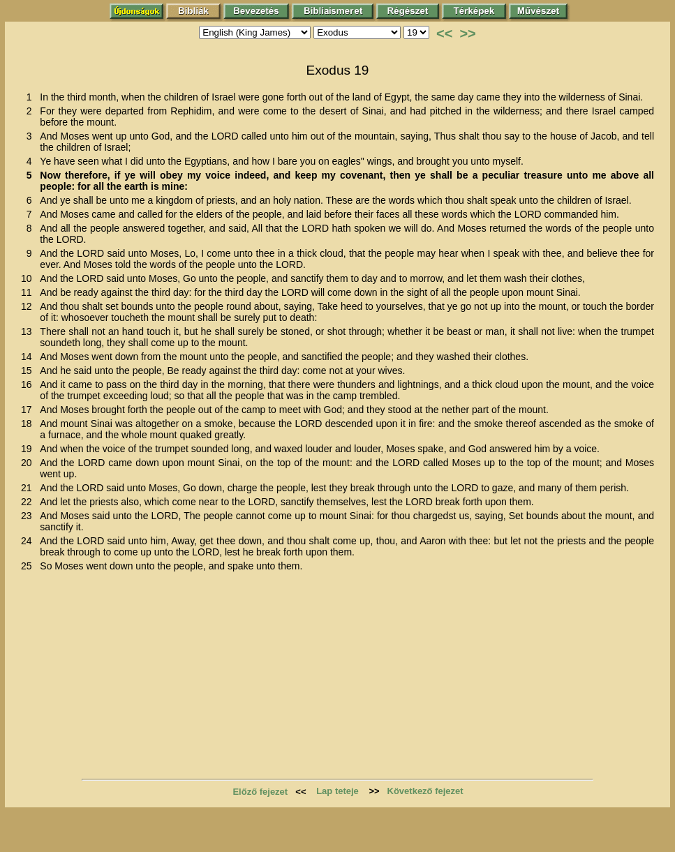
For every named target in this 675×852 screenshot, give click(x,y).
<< (444, 33)
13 (29, 331)
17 (29, 409)
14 (29, 356)
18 (29, 423)
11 (29, 292)
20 (29, 462)
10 (29, 278)
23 (29, 515)
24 (29, 540)
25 (29, 565)
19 (29, 448)
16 (29, 384)
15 (29, 370)
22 (29, 501)
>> (467, 33)
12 (29, 306)
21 (29, 487)
